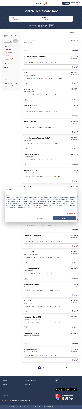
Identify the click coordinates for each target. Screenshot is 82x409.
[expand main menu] (3, 3)
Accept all (64, 218)
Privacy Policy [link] (38, 407)
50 (62, 368)
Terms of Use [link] (30, 407)
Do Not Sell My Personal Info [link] (51, 407)
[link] (41, 3)
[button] (25, 18)
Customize (41, 218)
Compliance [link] (64, 407)
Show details (69, 213)
